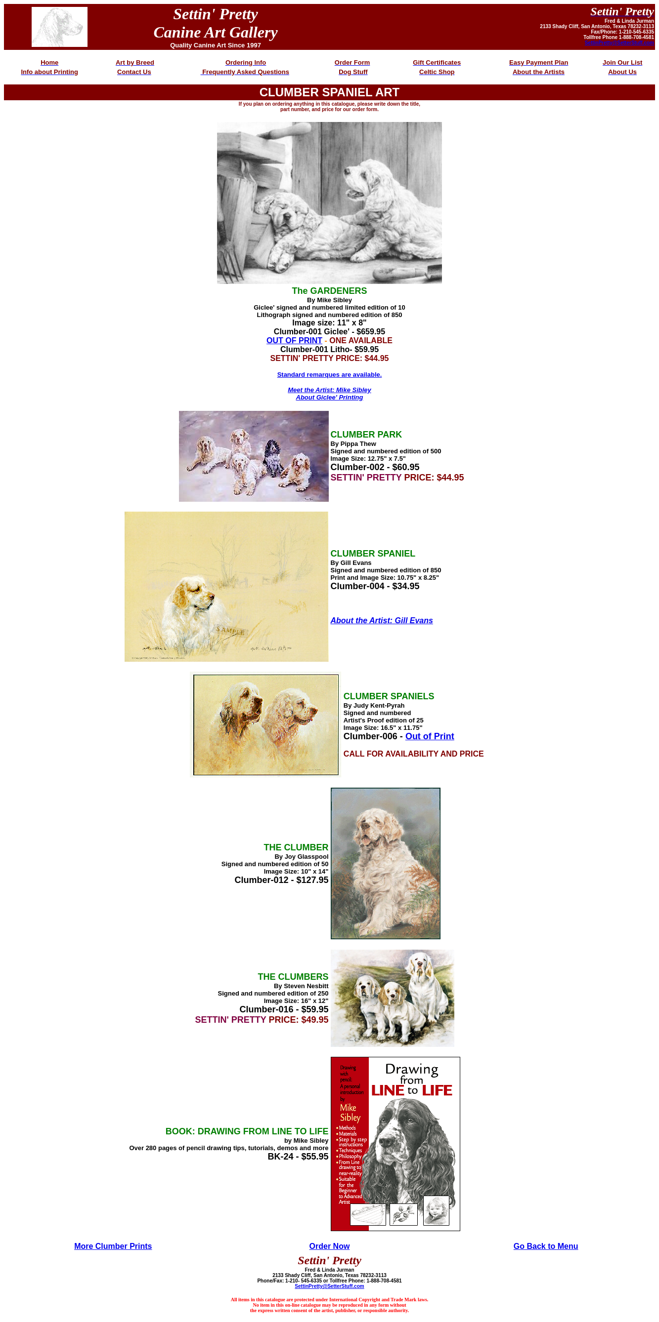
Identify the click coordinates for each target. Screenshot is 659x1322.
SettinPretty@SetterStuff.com (619, 42)
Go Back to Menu (546, 1246)
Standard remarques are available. (329, 374)
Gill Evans (413, 620)
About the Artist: (362, 620)
